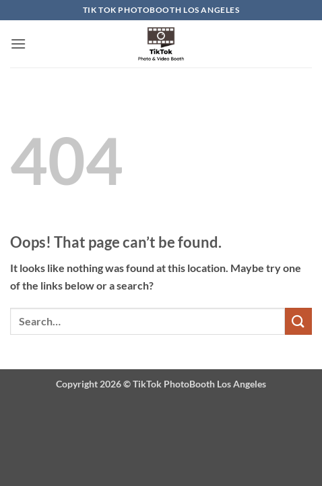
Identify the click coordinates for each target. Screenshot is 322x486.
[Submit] (298, 321)
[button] (18, 43)
